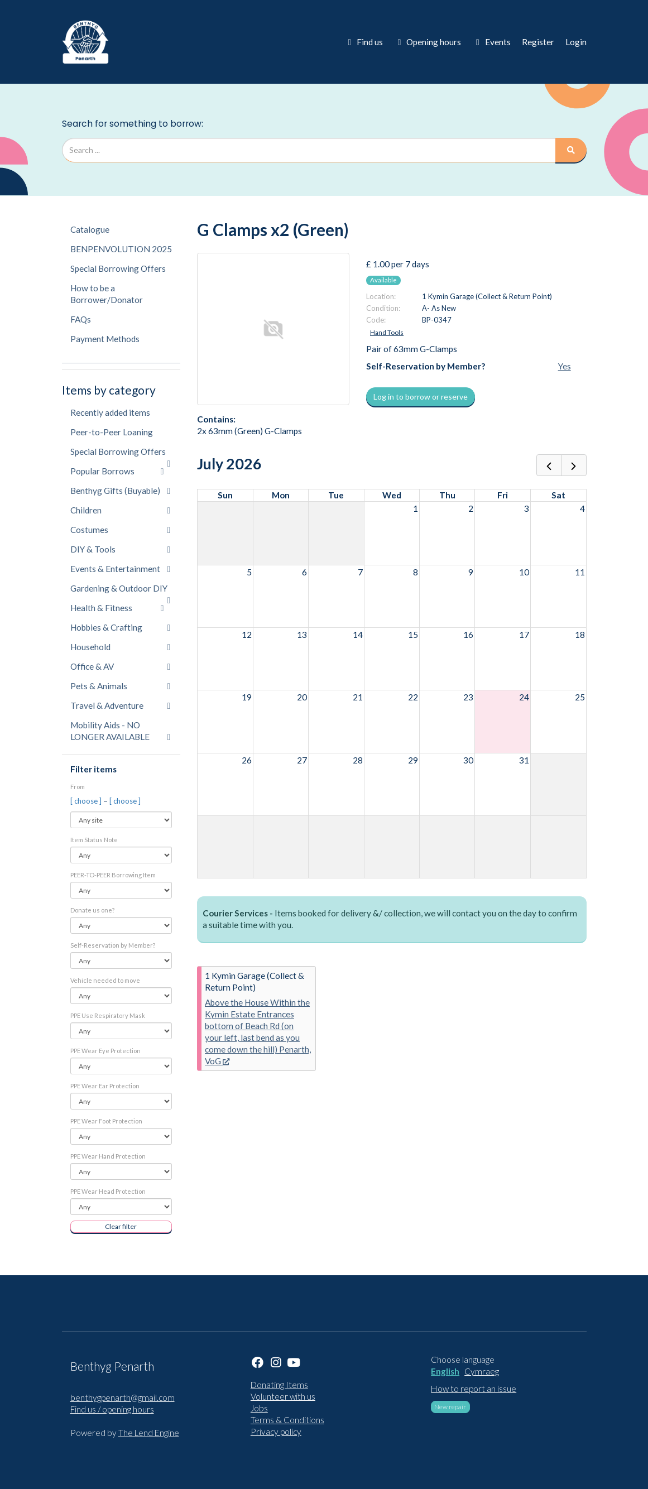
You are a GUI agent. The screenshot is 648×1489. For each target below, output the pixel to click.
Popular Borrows (117, 471)
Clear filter (121, 1226)
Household (120, 647)
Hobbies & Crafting (120, 627)
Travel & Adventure (120, 705)
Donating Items (279, 1385)
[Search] (571, 150)
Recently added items (110, 412)
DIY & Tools (120, 549)
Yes (564, 366)
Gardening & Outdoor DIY (120, 590)
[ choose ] (86, 800)
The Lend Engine (148, 1433)
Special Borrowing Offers (118, 268)
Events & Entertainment (120, 569)
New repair (450, 1406)
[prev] (548, 465)
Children (120, 510)
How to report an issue (473, 1389)
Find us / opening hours (112, 1409)
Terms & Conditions (287, 1420)
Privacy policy (276, 1431)
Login (576, 42)
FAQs (80, 319)
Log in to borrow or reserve (420, 396)
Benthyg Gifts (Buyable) (120, 491)
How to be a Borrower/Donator (106, 294)
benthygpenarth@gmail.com (122, 1397)
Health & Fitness (117, 608)
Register (538, 42)
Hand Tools (387, 332)
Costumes (120, 530)
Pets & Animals (120, 686)
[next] (573, 465)
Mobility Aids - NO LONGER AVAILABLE (120, 731)
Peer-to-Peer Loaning (111, 432)
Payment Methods (105, 339)
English (445, 1371)
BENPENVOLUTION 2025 (121, 249)
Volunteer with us (283, 1396)
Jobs (259, 1408)
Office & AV (120, 666)
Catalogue (89, 229)
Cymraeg (481, 1371)
